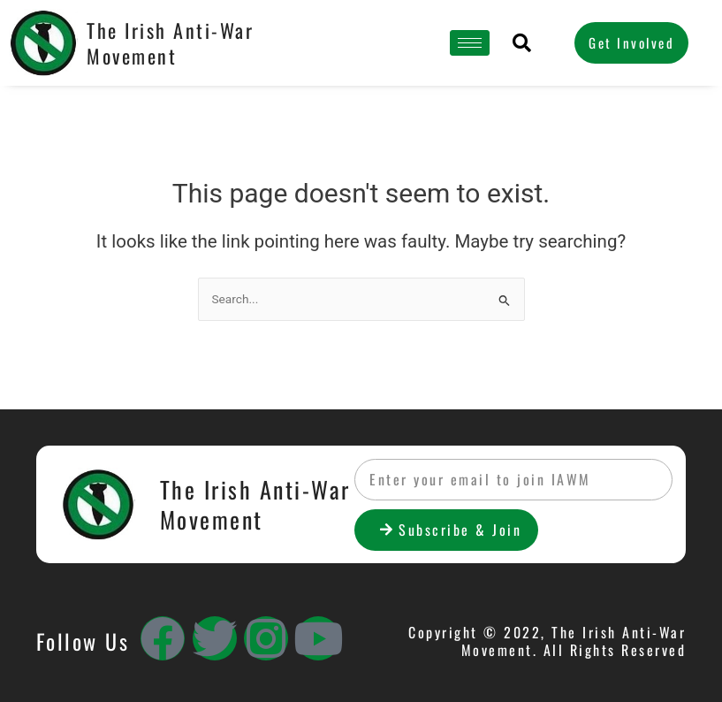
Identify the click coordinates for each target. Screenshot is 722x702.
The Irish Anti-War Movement (170, 43)
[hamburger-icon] (470, 43)
